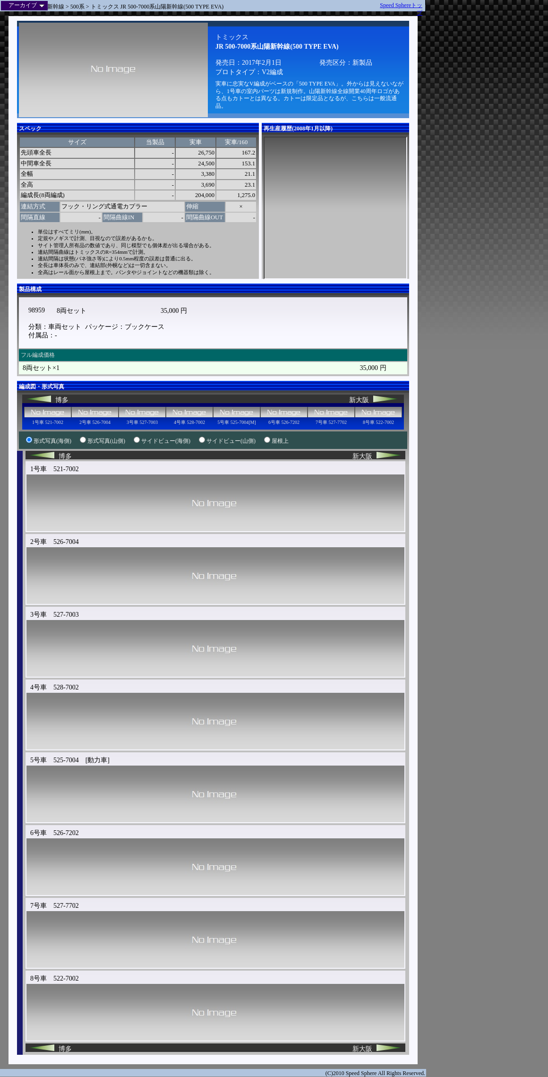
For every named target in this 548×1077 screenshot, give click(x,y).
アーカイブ (26, 5)
